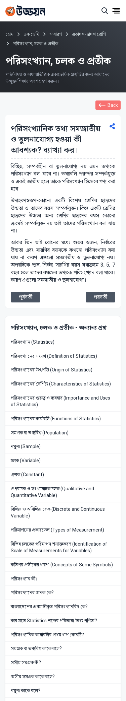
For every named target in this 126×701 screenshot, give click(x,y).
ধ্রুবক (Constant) (27, 474)
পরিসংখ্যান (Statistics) (32, 342)
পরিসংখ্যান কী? (24, 578)
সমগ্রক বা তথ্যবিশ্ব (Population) (40, 432)
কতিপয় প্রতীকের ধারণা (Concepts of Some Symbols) (62, 564)
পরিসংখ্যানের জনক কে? (32, 592)
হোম (9, 34)
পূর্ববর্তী (25, 297)
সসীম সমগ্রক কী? (26, 662)
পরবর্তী (100, 297)
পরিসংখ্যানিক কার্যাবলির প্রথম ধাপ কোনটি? (47, 634)
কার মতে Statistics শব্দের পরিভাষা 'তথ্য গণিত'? (54, 620)
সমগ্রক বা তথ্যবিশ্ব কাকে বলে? (36, 648)
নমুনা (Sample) (26, 446)
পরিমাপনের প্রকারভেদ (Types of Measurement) (57, 530)
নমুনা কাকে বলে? (25, 690)
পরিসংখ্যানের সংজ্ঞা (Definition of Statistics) (54, 356)
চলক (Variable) (26, 460)
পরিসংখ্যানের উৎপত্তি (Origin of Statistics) (51, 369)
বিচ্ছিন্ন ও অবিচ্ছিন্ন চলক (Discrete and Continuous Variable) (58, 512)
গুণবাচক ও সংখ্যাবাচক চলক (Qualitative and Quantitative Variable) (52, 492)
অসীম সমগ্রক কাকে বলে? (33, 676)
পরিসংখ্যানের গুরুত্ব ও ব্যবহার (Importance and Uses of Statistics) (60, 401)
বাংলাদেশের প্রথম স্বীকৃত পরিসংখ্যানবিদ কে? (49, 606)
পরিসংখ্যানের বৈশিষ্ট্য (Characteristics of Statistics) (61, 384)
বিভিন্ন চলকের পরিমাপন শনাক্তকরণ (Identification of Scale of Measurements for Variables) (59, 547)
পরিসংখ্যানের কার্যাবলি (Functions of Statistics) (56, 418)
